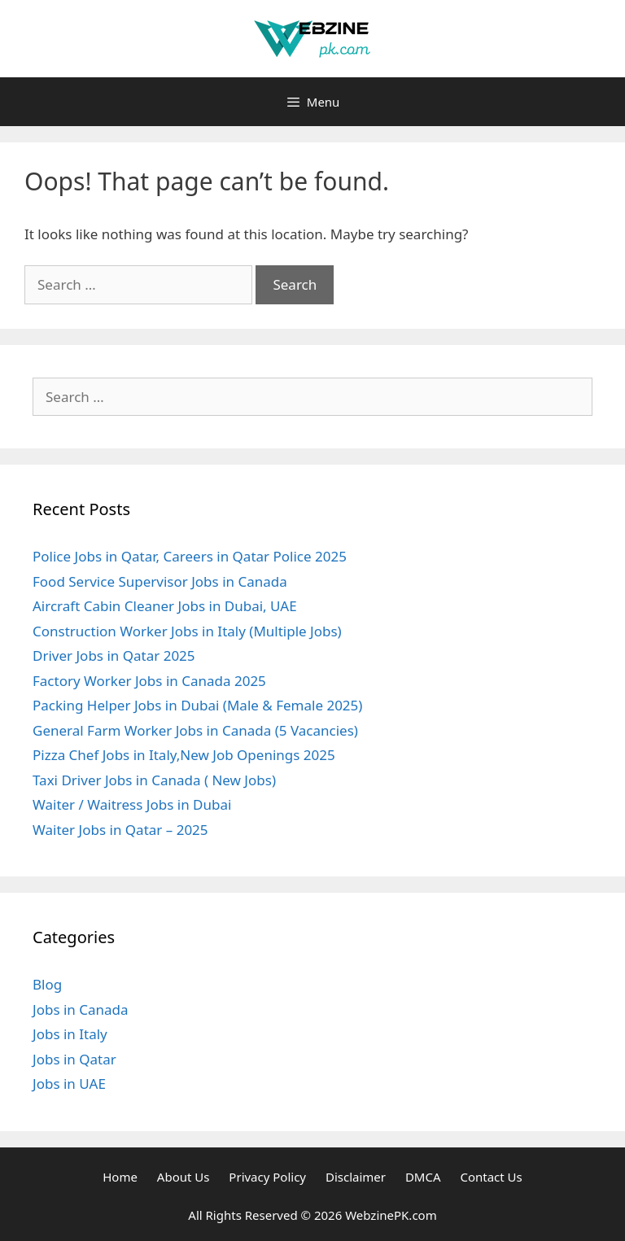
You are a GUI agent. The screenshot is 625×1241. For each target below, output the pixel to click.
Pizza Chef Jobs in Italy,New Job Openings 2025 (184, 754)
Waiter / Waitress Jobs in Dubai (132, 804)
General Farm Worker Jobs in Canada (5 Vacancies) (197, 730)
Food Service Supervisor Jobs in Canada (160, 581)
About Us (183, 1177)
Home (120, 1177)
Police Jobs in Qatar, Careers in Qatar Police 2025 (190, 556)
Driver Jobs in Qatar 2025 (114, 655)
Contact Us (491, 1177)
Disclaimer (356, 1177)
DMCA (423, 1177)
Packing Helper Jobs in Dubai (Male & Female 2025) (197, 705)
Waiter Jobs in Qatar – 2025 (120, 829)
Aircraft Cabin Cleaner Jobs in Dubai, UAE (165, 605)
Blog (47, 984)
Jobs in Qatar (74, 1059)
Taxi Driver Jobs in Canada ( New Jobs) (154, 780)
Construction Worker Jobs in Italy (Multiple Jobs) (187, 631)
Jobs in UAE (69, 1083)
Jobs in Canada (81, 1009)
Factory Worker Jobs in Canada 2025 (149, 680)
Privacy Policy (267, 1177)
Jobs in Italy (70, 1034)
